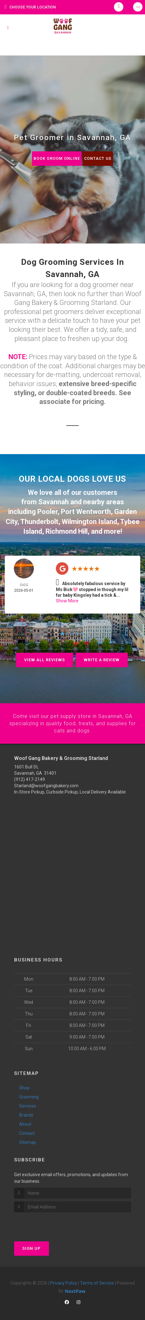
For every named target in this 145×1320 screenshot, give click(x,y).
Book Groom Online (56, 158)
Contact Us (98, 158)
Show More (67, 597)
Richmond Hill (67, 528)
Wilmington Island (89, 519)
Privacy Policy (63, 1278)
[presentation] (47, 1219)
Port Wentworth (86, 510)
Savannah (53, 501)
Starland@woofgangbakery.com (46, 781)
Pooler (47, 510)
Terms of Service (97, 1278)
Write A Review (102, 656)
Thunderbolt (39, 519)
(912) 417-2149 (29, 775)
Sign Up (31, 1244)
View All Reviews (44, 656)
